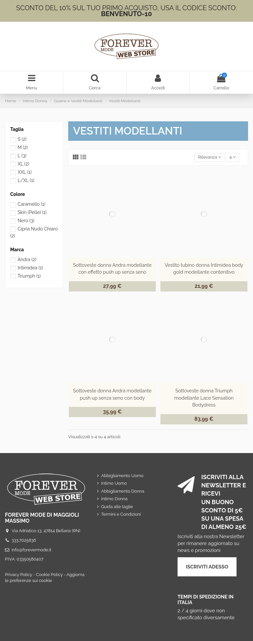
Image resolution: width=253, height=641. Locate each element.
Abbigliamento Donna (122, 491)
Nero (26, 220)
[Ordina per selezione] (209, 157)
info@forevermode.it (31, 549)
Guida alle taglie (117, 506)
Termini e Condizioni (121, 514)
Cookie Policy (49, 574)
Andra (26, 259)
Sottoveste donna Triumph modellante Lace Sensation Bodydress (204, 398)
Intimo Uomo (114, 483)
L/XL (26, 180)
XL (23, 164)
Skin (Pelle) (32, 212)
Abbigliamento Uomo (122, 475)
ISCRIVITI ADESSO (207, 567)
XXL (24, 172)
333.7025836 (24, 540)
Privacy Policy (18, 574)
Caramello (31, 204)
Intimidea (30, 267)
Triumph (29, 276)
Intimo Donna (114, 498)
